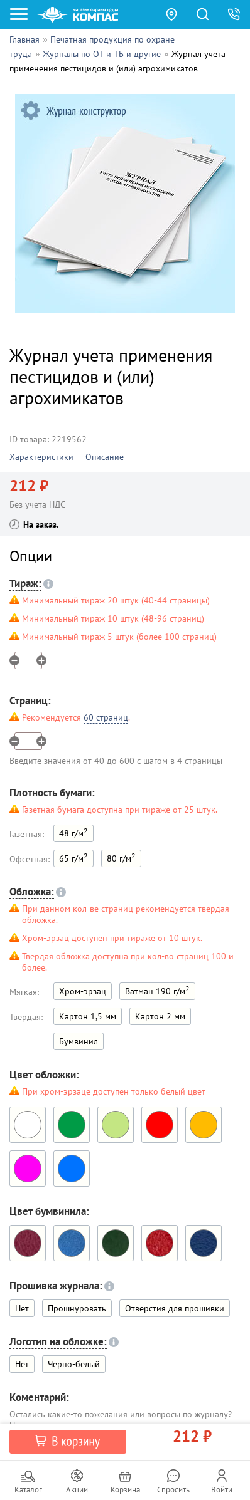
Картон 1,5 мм (87, 1016)
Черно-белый (74, 1364)
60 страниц (106, 717)
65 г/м (73, 857)
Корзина (125, 1489)
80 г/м (121, 857)
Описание (104, 456)
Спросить (173, 1489)
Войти (221, 1489)
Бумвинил (78, 1041)
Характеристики (41, 456)
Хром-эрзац (82, 991)
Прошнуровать (77, 1308)
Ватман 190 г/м (157, 990)
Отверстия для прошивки (174, 1308)
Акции (77, 1489)
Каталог (28, 1489)
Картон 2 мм (160, 1016)
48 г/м (73, 832)
